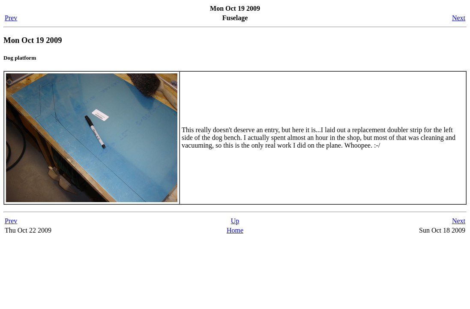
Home (235, 230)
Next (458, 17)
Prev (11, 17)
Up (235, 220)
